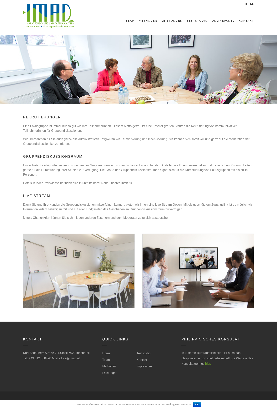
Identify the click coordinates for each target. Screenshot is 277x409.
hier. (208, 363)
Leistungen (171, 20)
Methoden (148, 20)
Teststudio (197, 20)
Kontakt (246, 20)
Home (106, 353)
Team (130, 20)
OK (197, 404)
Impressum (144, 366)
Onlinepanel (223, 20)
